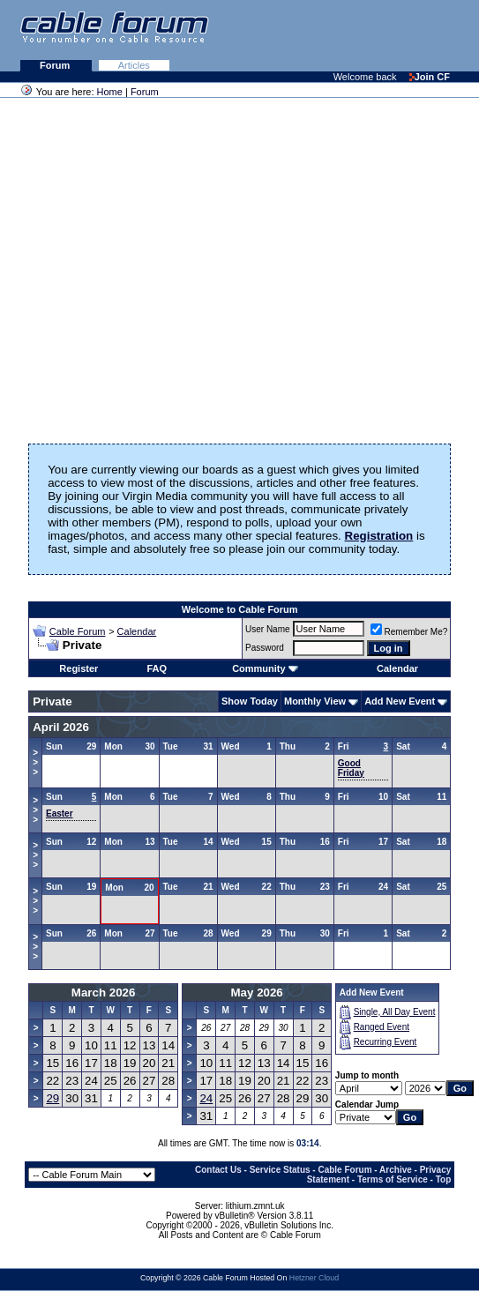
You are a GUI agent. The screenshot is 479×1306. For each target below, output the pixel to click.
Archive (395, 1170)
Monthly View (315, 701)
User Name (267, 629)
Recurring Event (385, 1042)
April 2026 (61, 727)
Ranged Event (381, 1027)
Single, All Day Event (395, 1012)
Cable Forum (77, 631)
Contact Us (218, 1170)
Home (110, 91)
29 (52, 1098)
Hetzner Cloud (314, 1277)
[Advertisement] (263, 35)
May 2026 (257, 992)
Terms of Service (392, 1179)
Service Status (280, 1170)
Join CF (429, 76)
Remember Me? (409, 632)
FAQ (156, 668)
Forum (56, 65)
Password (264, 648)
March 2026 (103, 992)
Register (78, 668)
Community (265, 668)
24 (206, 1098)
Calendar (137, 631)
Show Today (249, 701)
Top (444, 1179)
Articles (134, 65)
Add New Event (399, 701)
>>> (35, 762)
